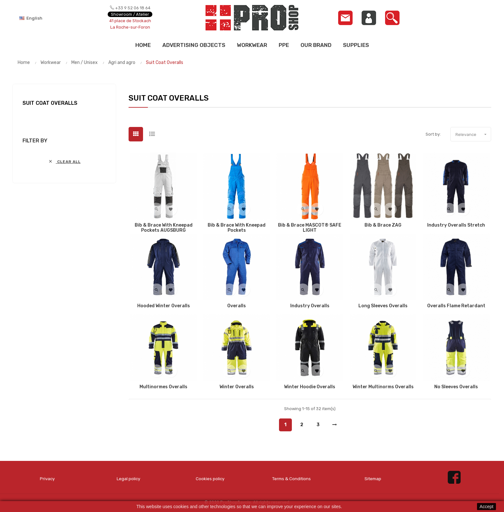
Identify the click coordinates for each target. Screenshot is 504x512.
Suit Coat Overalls (49, 103)
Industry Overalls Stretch (456, 225)
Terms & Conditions (291, 478)
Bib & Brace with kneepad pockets (237, 228)
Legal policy (128, 478)
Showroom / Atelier (130, 14)
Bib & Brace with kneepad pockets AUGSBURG (164, 228)
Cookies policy (210, 478)
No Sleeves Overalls (456, 387)
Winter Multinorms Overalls (383, 387)
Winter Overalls (237, 387)
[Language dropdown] (42, 17)
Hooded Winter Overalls (163, 306)
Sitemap (373, 478)
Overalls (236, 306)
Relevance (473, 134)
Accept (486, 506)
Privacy (47, 478)
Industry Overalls (309, 306)
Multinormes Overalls (163, 387)
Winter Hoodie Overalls (309, 387)
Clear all (64, 161)
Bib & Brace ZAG (382, 225)
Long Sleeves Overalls (383, 306)
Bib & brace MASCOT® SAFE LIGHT (309, 228)
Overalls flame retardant (456, 306)
